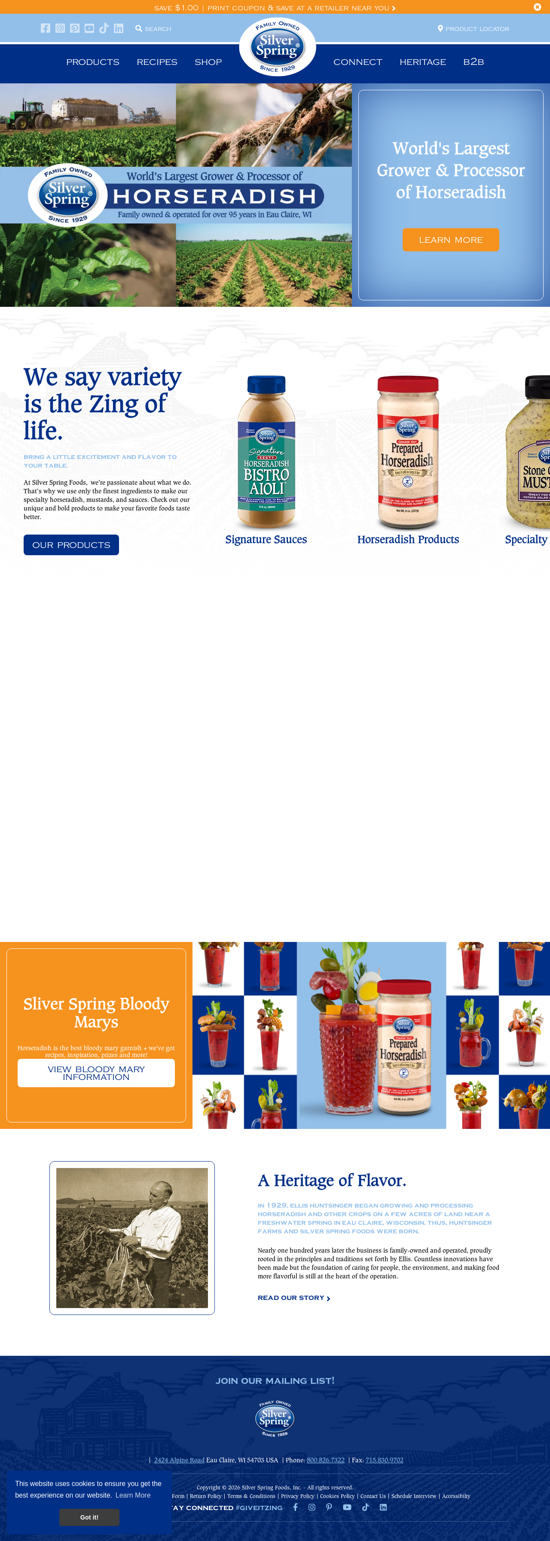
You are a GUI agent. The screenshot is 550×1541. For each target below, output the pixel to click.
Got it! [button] (89, 1517)
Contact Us (373, 1496)
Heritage (423, 62)
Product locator (473, 28)
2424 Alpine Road (179, 1460)
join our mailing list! (275, 1381)
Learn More (451, 240)
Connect (357, 62)
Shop (208, 62)
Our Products (71, 545)
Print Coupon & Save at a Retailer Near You (302, 8)
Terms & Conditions (251, 1496)
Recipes (157, 62)
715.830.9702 (384, 1460)
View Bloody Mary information (96, 1073)
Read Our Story (291, 1298)
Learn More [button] (133, 1495)
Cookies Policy (337, 1496)
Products (92, 62)
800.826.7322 (326, 1460)
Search (153, 28)
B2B (473, 62)
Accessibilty (456, 1496)
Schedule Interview (414, 1496)
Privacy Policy (298, 1496)
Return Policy (206, 1496)
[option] (275, 195)
